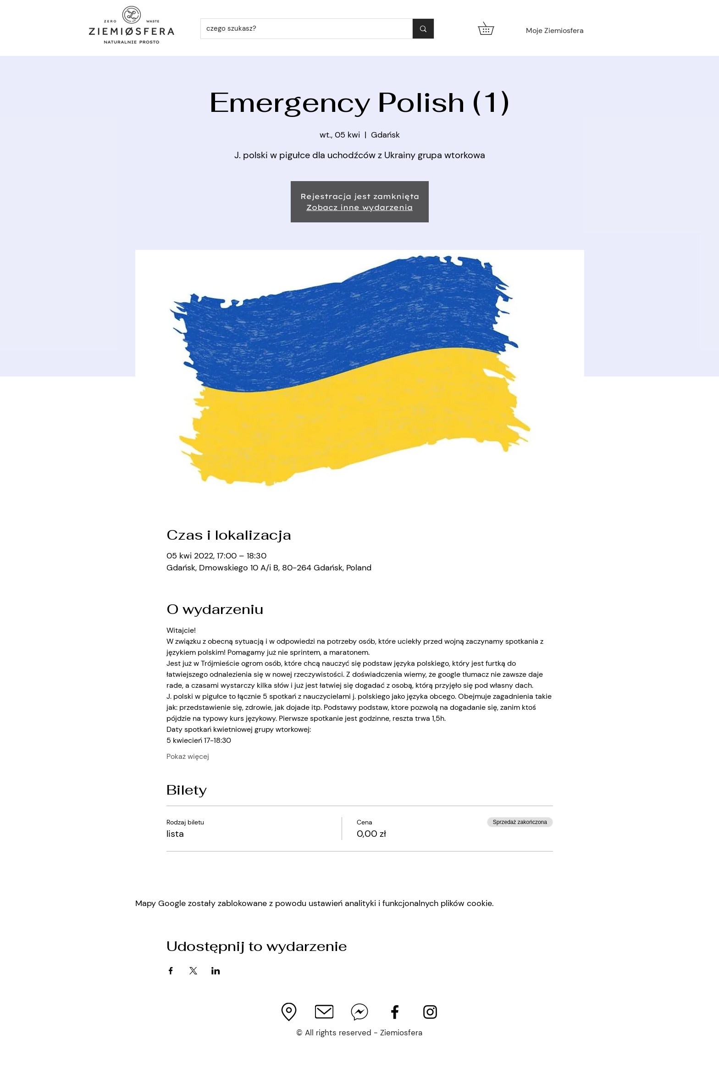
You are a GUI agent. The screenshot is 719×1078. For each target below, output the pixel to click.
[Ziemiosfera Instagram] (430, 1012)
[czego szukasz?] (299, 29)
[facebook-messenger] (359, 1012)
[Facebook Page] (395, 1012)
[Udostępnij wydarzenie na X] (193, 970)
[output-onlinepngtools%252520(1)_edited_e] (324, 1012)
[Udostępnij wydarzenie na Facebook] (170, 970)
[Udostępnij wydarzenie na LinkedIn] (215, 970)
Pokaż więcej (187, 756)
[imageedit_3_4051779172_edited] (289, 1012)
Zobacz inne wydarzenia (359, 207)
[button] (492, 28)
